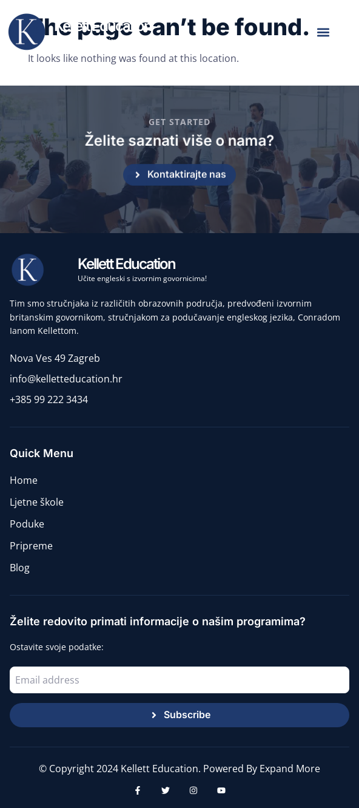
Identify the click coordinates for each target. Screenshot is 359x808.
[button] (323, 32)
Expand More (290, 768)
